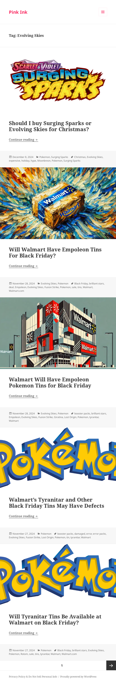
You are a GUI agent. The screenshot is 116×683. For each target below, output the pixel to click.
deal (11, 287)
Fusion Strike (51, 287)
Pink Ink (18, 12)
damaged (79, 533)
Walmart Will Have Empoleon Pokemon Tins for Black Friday (50, 382)
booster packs (82, 413)
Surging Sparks (59, 157)
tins (80, 287)
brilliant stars (96, 283)
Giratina (58, 417)
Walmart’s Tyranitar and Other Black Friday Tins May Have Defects (56, 502)
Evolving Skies (95, 157)
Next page (111, 665)
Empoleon (20, 287)
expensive (14, 160)
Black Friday (81, 283)
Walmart (88, 287)
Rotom (24, 654)
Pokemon (44, 157)
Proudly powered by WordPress (78, 676)
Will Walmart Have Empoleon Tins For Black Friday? (55, 252)
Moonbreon (44, 160)
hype (33, 160)
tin (67, 537)
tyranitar (94, 417)
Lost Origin (70, 417)
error (89, 533)
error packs (99, 533)
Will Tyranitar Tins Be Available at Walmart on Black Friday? (55, 619)
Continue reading (23, 139)
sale (74, 287)
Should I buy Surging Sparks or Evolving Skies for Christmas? (50, 126)
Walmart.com (16, 291)
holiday (25, 160)
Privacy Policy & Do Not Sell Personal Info (33, 676)
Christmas (80, 157)
